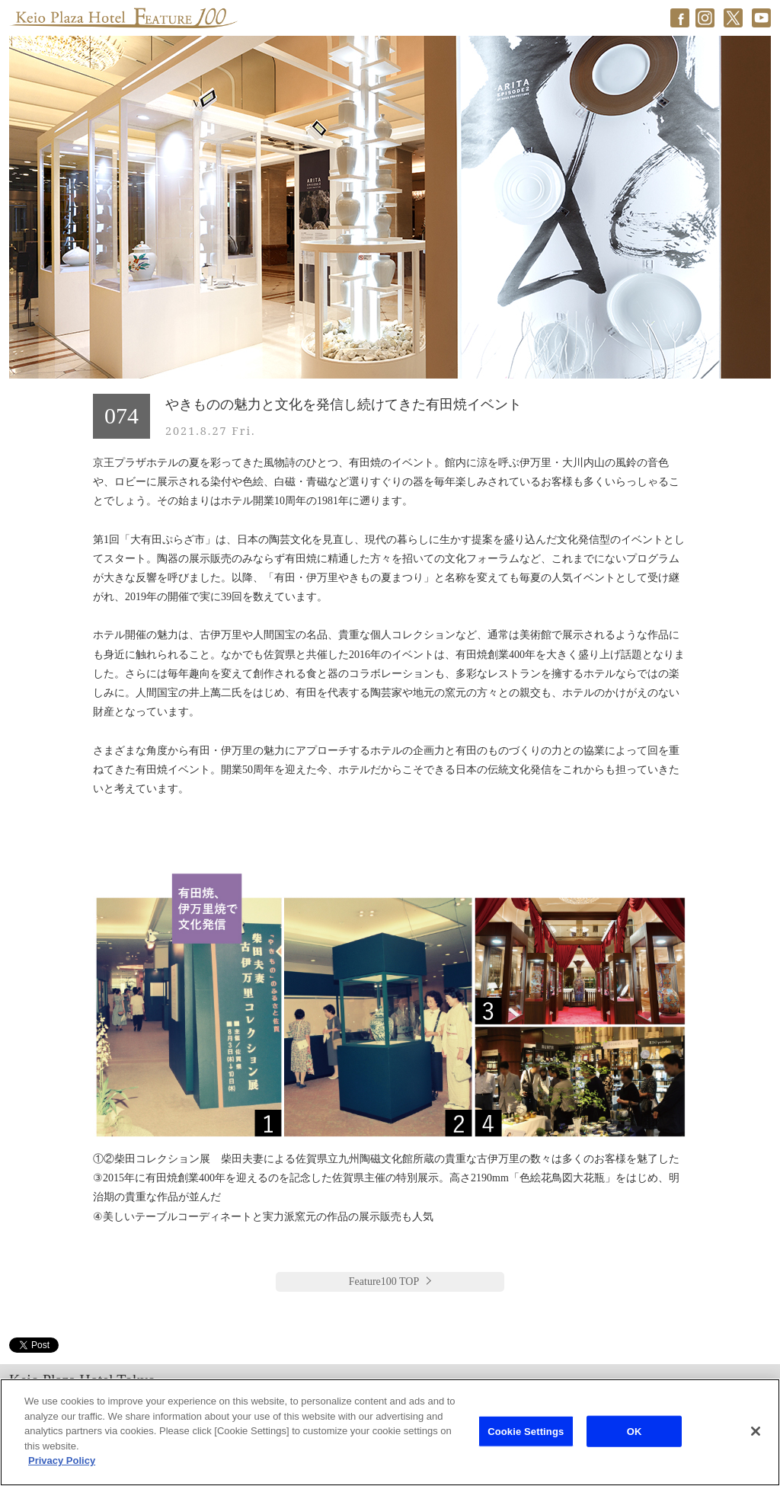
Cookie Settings (526, 1430)
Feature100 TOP (384, 1281)
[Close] (755, 1431)
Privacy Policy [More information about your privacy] (61, 1460)
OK (634, 1430)
